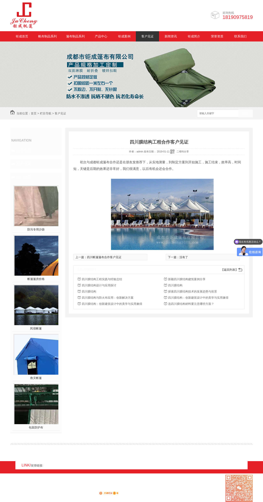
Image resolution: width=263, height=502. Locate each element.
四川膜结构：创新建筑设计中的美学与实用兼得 (198, 297)
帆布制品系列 (47, 36)
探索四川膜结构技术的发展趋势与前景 (192, 291)
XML (35, 489)
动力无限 (91, 494)
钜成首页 (22, 36)
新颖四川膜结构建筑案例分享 (186, 279)
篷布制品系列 (75, 36)
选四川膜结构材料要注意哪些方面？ (191, 303)
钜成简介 (194, 36)
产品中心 (101, 36)
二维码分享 (182, 151)
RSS (26, 489)
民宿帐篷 (36, 328)
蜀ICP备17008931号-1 (65, 489)
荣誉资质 (217, 36)
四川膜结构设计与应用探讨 (99, 285)
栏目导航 (45, 113)
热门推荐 (23, 177)
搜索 (245, 113)
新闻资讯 (171, 36)
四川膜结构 (175, 285)
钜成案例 (124, 36)
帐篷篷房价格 (36, 279)
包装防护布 (36, 427)
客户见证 (147, 36)
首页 (34, 113)
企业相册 (23, 151)
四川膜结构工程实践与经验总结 (102, 279)
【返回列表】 (229, 269)
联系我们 (240, 36)
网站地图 (16, 489)
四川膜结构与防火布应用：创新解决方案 (108, 297)
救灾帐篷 (36, 378)
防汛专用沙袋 (36, 229)
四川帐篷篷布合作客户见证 (104, 257)
